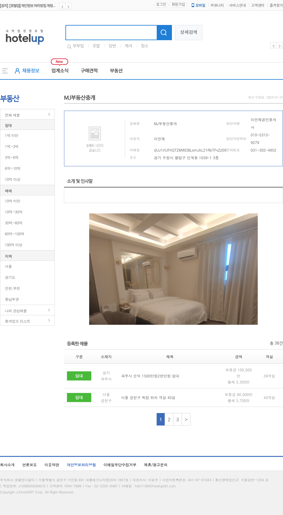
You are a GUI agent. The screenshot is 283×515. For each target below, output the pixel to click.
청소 (144, 46)
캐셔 (128, 46)
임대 (8, 125)
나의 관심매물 (16, 310)
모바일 (198, 5)
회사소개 (7, 464)
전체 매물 (12, 114)
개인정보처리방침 (81, 464)
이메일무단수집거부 (119, 464)
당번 (112, 46)
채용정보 (30, 71)
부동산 (116, 71)
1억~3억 (11, 146)
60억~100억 (14, 233)
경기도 (10, 277)
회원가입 (178, 5)
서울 (8, 266)
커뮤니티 (217, 6)
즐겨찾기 (276, 6)
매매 (8, 190)
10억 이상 (12, 179)
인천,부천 (12, 288)
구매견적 (89, 71)
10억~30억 (13, 211)
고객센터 (257, 6)
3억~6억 (11, 157)
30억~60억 (13, 222)
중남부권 (12, 299)
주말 (96, 46)
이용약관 (51, 464)
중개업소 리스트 (17, 321)
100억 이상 (13, 244)
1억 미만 (11, 135)
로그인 (161, 5)
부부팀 (78, 46)
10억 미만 (12, 200)
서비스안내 (237, 6)
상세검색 (188, 32)
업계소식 (59, 71)
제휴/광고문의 (155, 464)
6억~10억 (12, 168)
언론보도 (29, 464)
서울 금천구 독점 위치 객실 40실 (148, 397)
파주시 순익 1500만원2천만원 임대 (150, 375)
